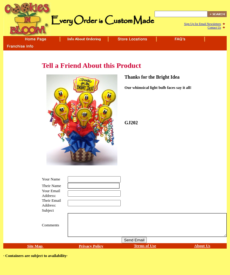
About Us (202, 245)
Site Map (35, 246)
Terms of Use (145, 245)
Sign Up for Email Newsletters (202, 24)
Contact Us (214, 27)
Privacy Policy (91, 246)
